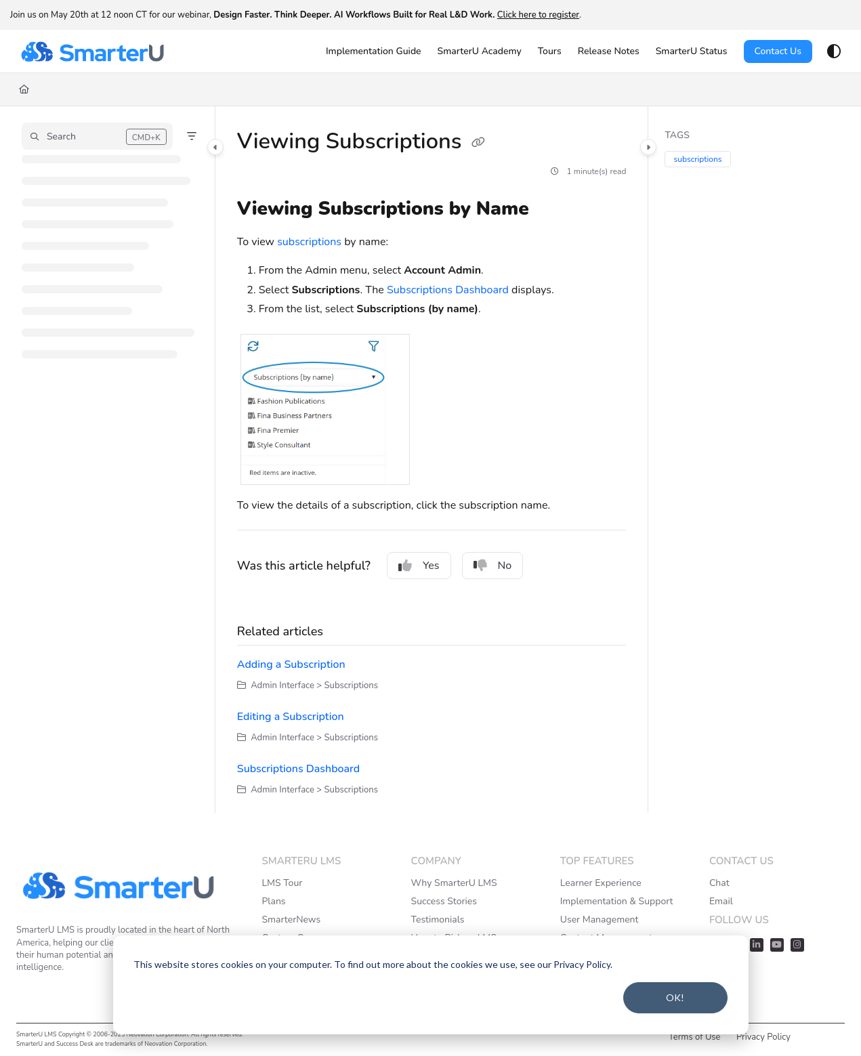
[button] (97, 136)
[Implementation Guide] (373, 51)
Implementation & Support (616, 901)
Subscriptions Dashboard (448, 289)
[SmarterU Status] (692, 51)
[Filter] (192, 136)
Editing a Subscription (290, 716)
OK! (675, 997)
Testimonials (438, 919)
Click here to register (538, 15)
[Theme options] (834, 51)
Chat (719, 883)
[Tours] (550, 51)
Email (721, 901)
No (493, 565)
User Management (599, 919)
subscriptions (309, 241)
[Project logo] (92, 51)
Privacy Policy (763, 1037)
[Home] (24, 89)
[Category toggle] (215, 147)
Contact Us (778, 51)
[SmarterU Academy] (480, 51)
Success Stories (444, 901)
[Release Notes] (608, 51)
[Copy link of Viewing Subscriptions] (478, 143)
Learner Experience (601, 883)
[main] (431, 459)
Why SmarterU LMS (454, 883)
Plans (273, 901)
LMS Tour (281, 883)
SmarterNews (290, 919)
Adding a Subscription (291, 664)
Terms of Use (695, 1037)
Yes (419, 565)
